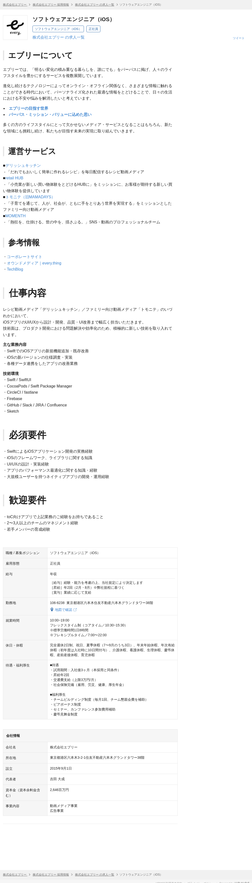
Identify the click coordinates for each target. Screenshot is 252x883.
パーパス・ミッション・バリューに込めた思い (50, 114)
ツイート (239, 38)
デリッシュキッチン (23, 165)
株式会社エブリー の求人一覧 (94, 4)
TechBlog (15, 269)
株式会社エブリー (15, 4)
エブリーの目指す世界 (28, 108)
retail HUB (14, 178)
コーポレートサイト (24, 257)
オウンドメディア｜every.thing (34, 263)
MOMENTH (15, 216)
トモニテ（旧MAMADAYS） (30, 197)
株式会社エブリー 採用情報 (51, 4)
